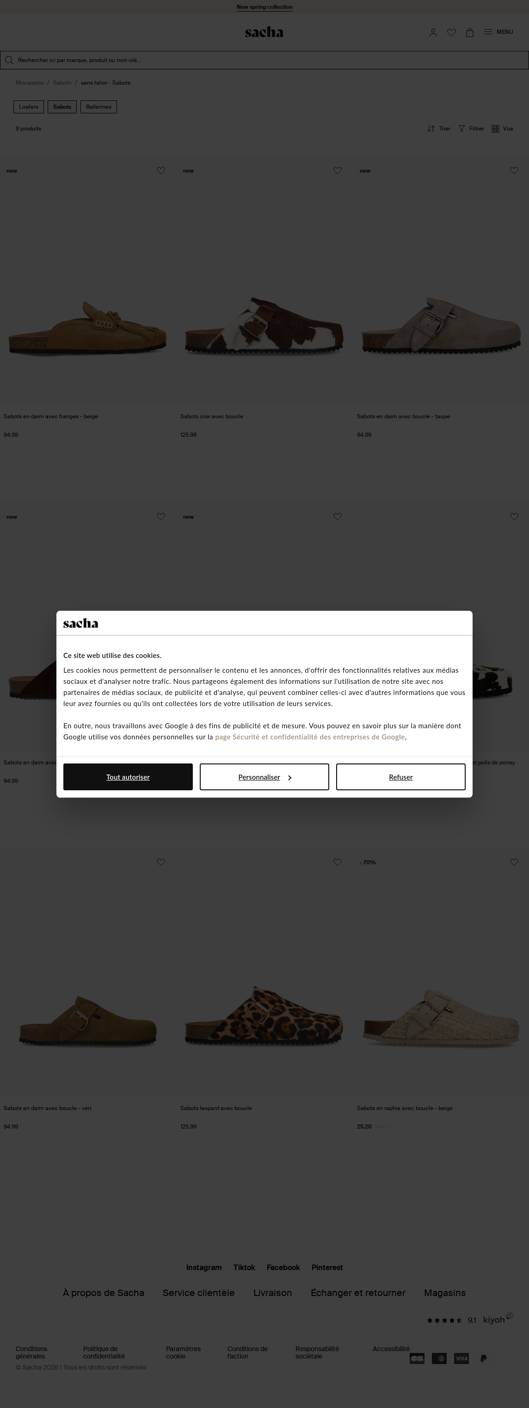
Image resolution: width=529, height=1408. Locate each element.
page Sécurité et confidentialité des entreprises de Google (310, 736)
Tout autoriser (128, 777)
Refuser (400, 777)
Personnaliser (265, 777)
